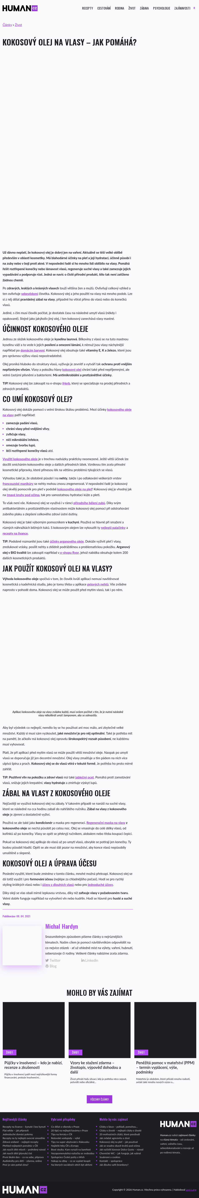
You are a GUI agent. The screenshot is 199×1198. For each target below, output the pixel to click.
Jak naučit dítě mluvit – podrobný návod (24, 1149)
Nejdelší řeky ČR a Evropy (65, 1145)
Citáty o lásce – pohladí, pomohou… (119, 1126)
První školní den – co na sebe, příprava (23, 1157)
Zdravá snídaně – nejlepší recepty (20, 1142)
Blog (51, 966)
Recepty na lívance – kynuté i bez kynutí (24, 1126)
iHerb (66, 383)
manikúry (26, 483)
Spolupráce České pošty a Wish (67, 1157)
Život (132, 8)
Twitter (52, 961)
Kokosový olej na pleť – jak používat (119, 1142)
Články (7, 25)
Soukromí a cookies (110, 1157)
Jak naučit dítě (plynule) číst (17, 1153)
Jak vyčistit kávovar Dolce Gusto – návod (121, 1149)
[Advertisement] (99, 84)
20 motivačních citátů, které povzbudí (120, 1134)
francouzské (11, 483)
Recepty (87, 8)
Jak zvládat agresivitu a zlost (115, 1138)
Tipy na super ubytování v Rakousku (70, 1142)
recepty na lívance (15, 533)
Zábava (144, 8)
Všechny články (99, 1099)
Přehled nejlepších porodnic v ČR (20, 1145)
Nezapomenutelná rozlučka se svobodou (72, 1153)
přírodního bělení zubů (89, 503)
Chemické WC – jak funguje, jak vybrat (120, 1153)
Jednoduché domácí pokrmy (18, 1134)
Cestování (104, 8)
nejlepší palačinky (113, 527)
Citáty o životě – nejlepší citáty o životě (121, 1130)
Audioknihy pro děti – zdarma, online (22, 1161)
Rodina (119, 8)
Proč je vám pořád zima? (15, 1164)
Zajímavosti (182, 8)
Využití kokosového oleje (20, 459)
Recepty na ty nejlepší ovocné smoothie (24, 1138)
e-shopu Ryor (69, 552)
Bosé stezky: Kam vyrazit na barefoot (71, 1149)
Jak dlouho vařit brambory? (114, 1164)
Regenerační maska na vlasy (106, 823)
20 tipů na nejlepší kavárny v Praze (69, 1130)
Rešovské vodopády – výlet (65, 1138)
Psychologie (161, 8)
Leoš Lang (191, 1189)
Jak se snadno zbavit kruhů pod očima (120, 1145)
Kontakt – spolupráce (111, 1161)
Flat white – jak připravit (15, 1130)
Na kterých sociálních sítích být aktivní (71, 1164)
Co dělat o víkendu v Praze (65, 1126)
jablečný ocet (84, 777)
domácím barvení (32, 350)
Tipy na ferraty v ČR (61, 1134)
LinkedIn (89, 961)
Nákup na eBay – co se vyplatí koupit (70, 1161)
